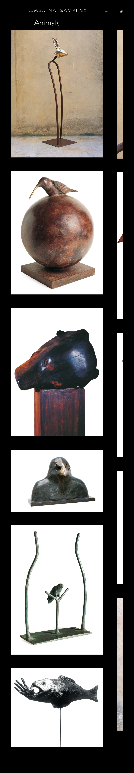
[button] (83, 11)
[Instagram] (121, 11)
